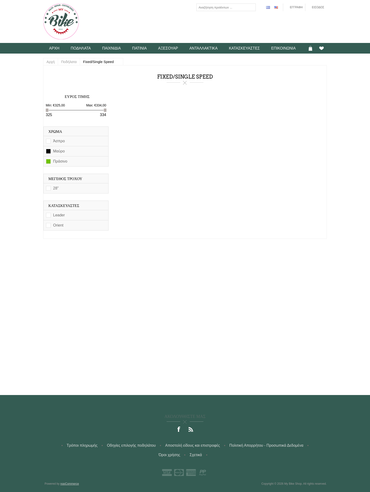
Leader (59, 215)
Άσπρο (59, 141)
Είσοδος (318, 7)
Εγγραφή (296, 7)
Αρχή (50, 62)
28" (56, 188)
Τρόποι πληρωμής (82, 445)
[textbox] (222, 7)
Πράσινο (60, 161)
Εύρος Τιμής (77, 96)
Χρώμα (55, 131)
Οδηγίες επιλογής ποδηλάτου (131, 445)
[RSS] (190, 429)
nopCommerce (69, 483)
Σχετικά (195, 455)
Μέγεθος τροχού (65, 179)
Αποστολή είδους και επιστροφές (192, 445)
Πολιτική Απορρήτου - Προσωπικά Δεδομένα (266, 445)
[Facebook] (179, 429)
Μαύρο (59, 151)
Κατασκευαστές (63, 205)
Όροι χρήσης (169, 455)
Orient (58, 225)
